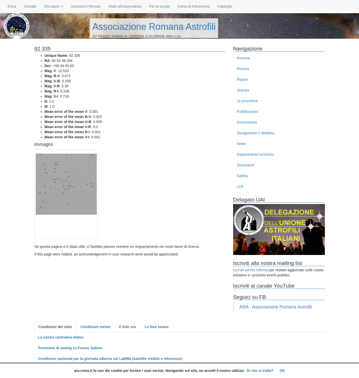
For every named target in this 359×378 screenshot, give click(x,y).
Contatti (30, 6)
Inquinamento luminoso (255, 154)
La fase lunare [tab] (157, 327)
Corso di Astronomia (193, 6)
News (241, 144)
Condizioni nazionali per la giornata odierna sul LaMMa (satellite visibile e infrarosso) (110, 359)
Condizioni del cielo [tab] (55, 327)
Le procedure (247, 101)
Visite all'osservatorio (125, 6)
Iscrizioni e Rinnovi (86, 6)
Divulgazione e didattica (256, 133)
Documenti (245, 165)
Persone (243, 58)
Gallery (242, 176)
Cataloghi (224, 6)
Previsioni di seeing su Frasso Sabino (70, 348)
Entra (12, 6)
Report (242, 79)
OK (282, 371)
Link (240, 186)
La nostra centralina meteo (61, 337)
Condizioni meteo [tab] (95, 327)
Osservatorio (247, 122)
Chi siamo (53, 6)
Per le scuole (159, 6)
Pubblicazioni (247, 112)
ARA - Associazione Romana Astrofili (276, 306)
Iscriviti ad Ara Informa (251, 270)
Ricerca (243, 69)
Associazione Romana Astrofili (154, 26)
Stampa (243, 90)
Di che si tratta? (260, 371)
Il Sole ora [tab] (127, 327)
